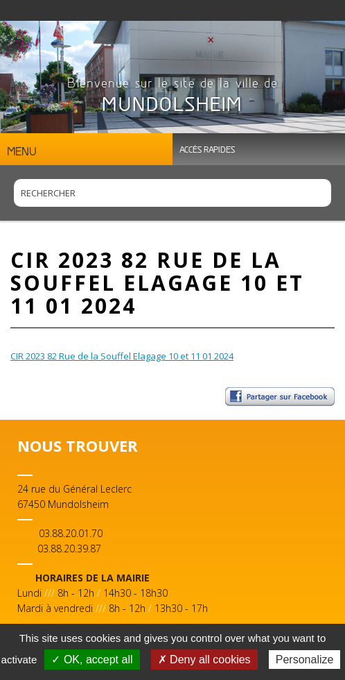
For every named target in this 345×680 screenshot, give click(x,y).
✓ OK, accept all (91, 659)
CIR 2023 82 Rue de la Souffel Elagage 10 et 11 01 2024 (121, 356)
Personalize (305, 659)
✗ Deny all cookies (204, 659)
